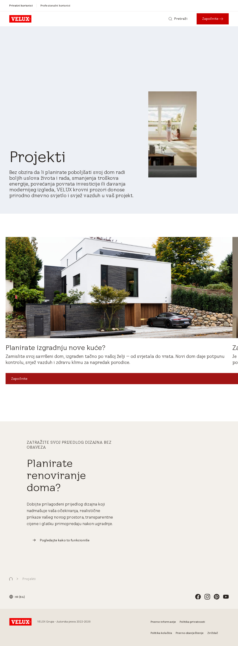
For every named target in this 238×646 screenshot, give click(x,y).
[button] (11, 579)
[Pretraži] (178, 19)
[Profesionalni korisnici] (55, 5)
